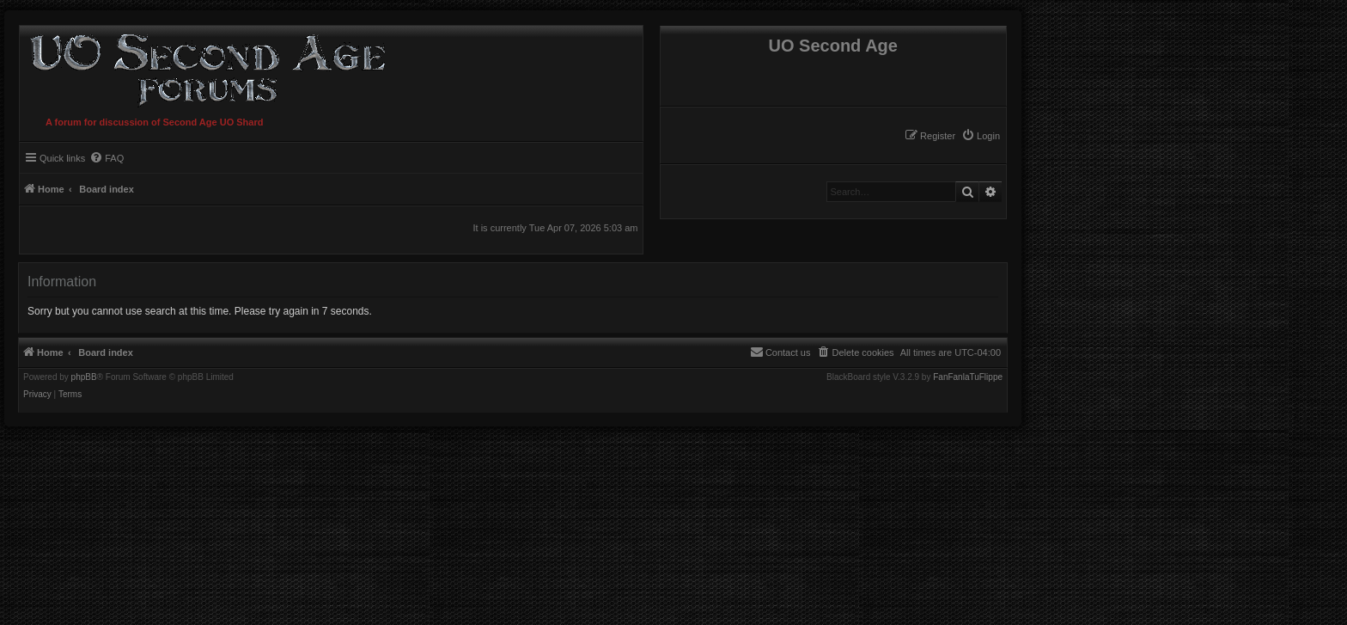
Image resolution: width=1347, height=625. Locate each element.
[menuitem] (980, 136)
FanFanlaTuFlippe (968, 377)
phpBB (84, 377)
